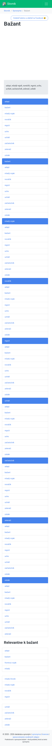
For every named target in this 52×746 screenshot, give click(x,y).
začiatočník (9, 143)
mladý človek (10, 679)
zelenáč (8, 149)
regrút (7, 125)
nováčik (8, 119)
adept (7, 101)
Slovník (9, 4)
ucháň (7, 137)
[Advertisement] (26, 54)
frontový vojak (10, 663)
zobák (7, 155)
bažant (7, 107)
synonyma (36, 734)
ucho (7, 131)
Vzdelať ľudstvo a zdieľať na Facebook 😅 (29, 18)
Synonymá (17, 11)
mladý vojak (10, 113)
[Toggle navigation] (46, 4)
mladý (7, 669)
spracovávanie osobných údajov (26, 737)
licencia (45, 734)
